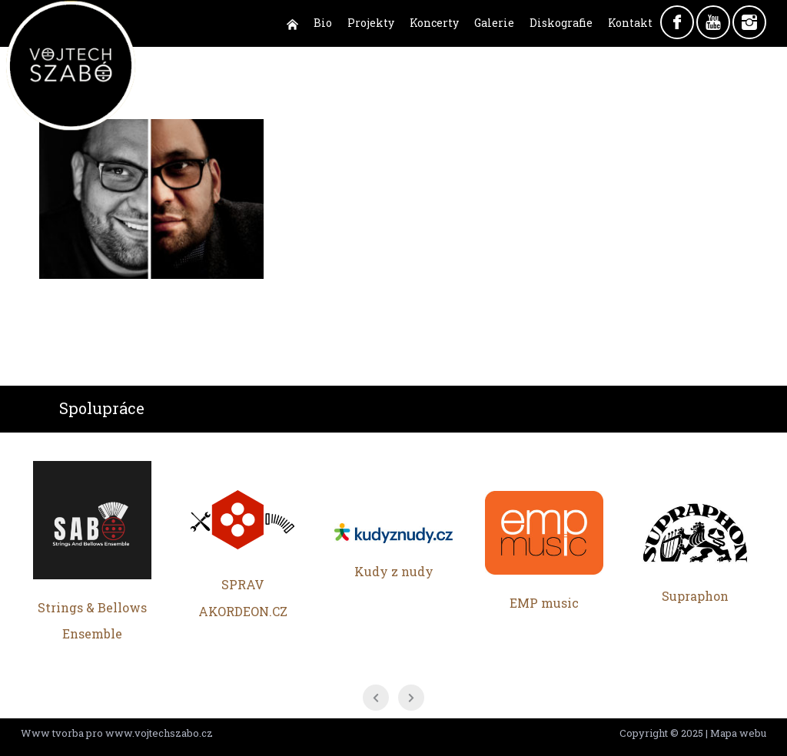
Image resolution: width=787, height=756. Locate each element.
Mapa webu (738, 733)
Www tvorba (52, 733)
